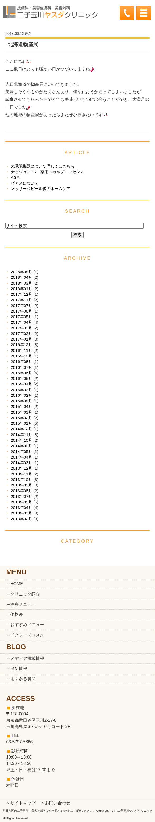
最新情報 (18, 668)
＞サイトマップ (21, 803)
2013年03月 (21, 513)
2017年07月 (21, 305)
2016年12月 (21, 344)
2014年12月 (21, 429)
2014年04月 (21, 457)
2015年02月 (21, 417)
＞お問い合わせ (55, 803)
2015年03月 (21, 412)
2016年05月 (21, 378)
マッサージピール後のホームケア (40, 188)
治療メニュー (23, 604)
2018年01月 (21, 288)
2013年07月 (21, 496)
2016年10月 (21, 356)
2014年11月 (21, 434)
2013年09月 (21, 485)
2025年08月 (21, 272)
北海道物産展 (23, 44)
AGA (15, 177)
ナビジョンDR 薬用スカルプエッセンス (47, 171)
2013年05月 (21, 502)
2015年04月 (21, 406)
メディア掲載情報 (27, 658)
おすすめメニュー (27, 624)
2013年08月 (21, 490)
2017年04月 (21, 322)
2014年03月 (21, 462)
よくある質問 (23, 679)
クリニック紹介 (25, 594)
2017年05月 (21, 316)
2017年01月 (21, 339)
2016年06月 (21, 373)
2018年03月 (21, 283)
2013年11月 (21, 474)
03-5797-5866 (19, 742)
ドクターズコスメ (27, 635)
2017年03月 (21, 328)
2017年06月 (21, 311)
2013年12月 (21, 468)
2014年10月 (21, 440)
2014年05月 (21, 451)
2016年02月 (21, 395)
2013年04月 (21, 507)
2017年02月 (21, 333)
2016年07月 (21, 367)
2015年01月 (21, 423)
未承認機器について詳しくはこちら (42, 166)
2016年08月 (21, 361)
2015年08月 (21, 401)
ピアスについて (25, 183)
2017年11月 (21, 299)
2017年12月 (21, 294)
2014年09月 (21, 445)
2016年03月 (21, 390)
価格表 (16, 614)
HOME (16, 584)
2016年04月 (21, 384)
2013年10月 (21, 479)
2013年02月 (21, 519)
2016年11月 (21, 350)
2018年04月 (21, 277)
